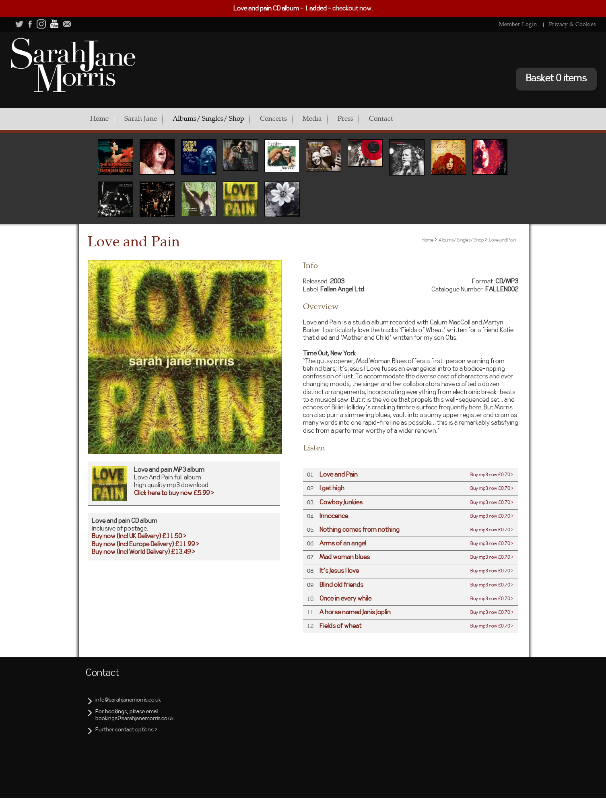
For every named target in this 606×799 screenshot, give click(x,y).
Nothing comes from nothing (359, 530)
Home (99, 118)
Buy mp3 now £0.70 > (491, 475)
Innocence (333, 517)
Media (331, 118)
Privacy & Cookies (572, 24)
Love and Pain (502, 240)
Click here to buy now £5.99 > (174, 494)
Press (369, 118)
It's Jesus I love (339, 571)
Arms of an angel (342, 544)
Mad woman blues (344, 558)
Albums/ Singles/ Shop (218, 118)
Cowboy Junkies (341, 503)
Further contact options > (126, 730)
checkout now (351, 8)
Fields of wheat (340, 627)
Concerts (287, 118)
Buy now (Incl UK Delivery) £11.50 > (139, 537)
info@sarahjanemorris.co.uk (128, 701)
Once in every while (345, 599)
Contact (410, 118)
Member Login (518, 24)
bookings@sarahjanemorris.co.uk (134, 719)
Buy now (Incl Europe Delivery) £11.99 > (145, 545)
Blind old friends (341, 585)
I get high (331, 489)
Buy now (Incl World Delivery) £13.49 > (143, 552)
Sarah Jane (145, 118)
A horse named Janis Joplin (355, 613)
